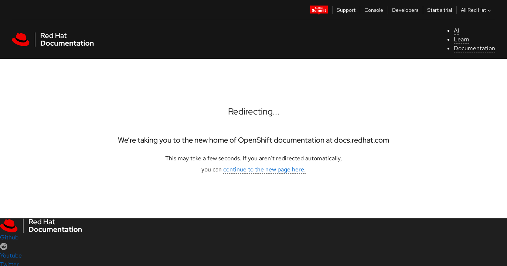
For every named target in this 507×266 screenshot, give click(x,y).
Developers (405, 10)
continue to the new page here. (264, 169)
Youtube (11, 255)
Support (346, 10)
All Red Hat (477, 10)
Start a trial (439, 10)
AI (456, 30)
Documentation (474, 48)
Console (373, 10)
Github (9, 237)
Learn (461, 39)
